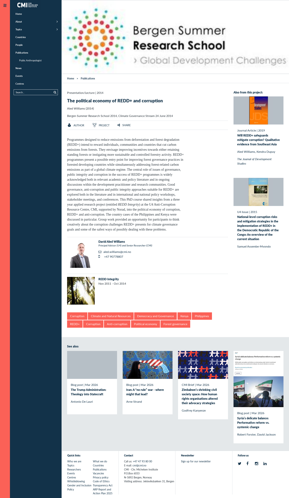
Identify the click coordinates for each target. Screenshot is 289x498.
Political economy (145, 324)
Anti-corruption (117, 324)
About (18, 21)
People (19, 45)
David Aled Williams (111, 241)
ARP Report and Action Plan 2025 (102, 491)
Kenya (184, 316)
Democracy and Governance (155, 316)
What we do (100, 461)
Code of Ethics (101, 481)
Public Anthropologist (30, 60)
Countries (20, 37)
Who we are (74, 461)
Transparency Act (102, 485)
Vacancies (98, 473)
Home (18, 14)
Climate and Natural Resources (111, 316)
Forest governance (175, 324)
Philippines (202, 316)
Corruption (77, 316)
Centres (19, 83)
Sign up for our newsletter (196, 461)
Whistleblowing (76, 481)
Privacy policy (100, 477)
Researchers (74, 469)
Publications (21, 52)
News (18, 68)
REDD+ (75, 324)
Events (19, 76)
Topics (18, 29)
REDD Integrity (108, 279)
